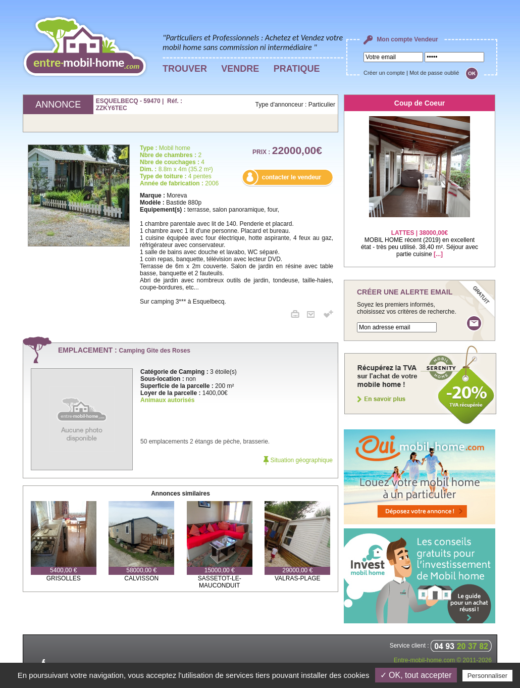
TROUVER (185, 69)
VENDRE (240, 69)
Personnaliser (487, 675)
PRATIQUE (297, 69)
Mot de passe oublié (434, 73)
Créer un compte (384, 73)
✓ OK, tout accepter (416, 675)
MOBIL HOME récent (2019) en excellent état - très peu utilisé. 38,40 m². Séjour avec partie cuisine (419, 237)
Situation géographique (298, 460)
